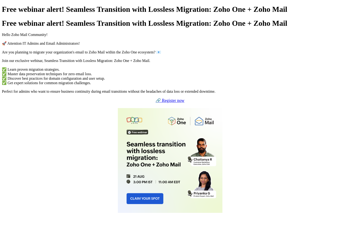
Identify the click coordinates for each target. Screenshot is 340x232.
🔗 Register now (170, 100)
